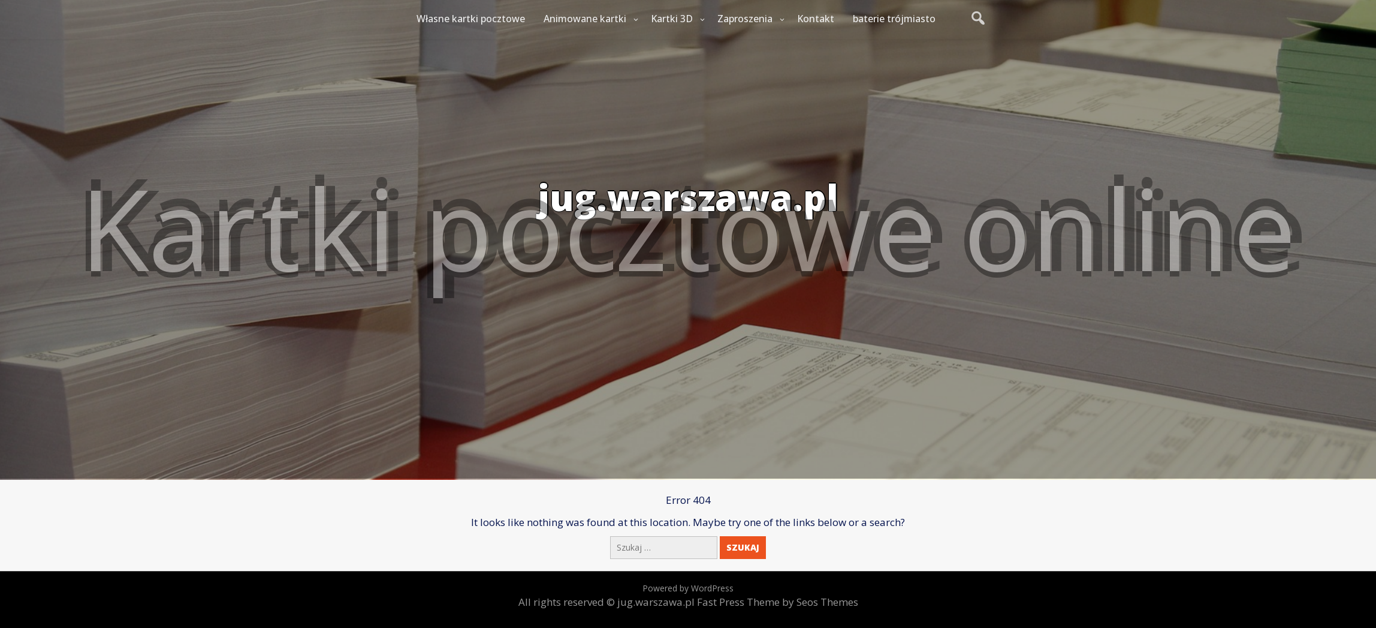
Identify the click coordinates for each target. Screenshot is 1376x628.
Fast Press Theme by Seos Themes (777, 602)
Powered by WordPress (688, 588)
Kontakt (815, 18)
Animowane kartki (585, 18)
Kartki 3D (672, 18)
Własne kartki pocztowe (471, 18)
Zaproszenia (745, 18)
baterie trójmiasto (894, 18)
